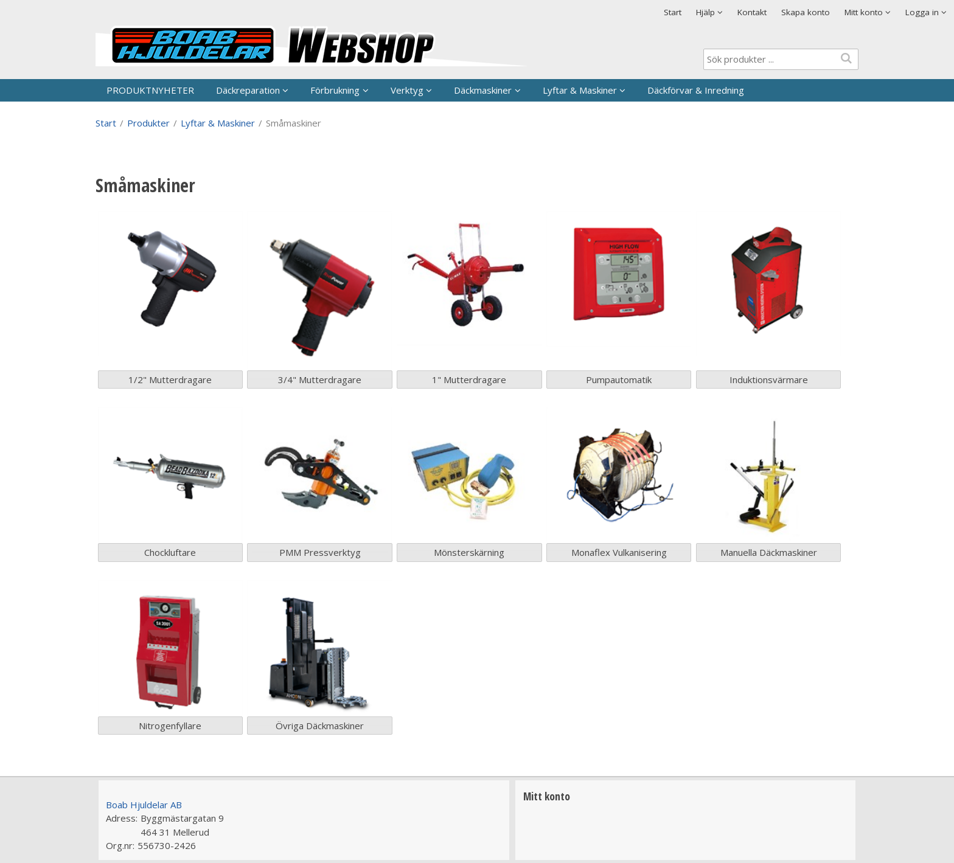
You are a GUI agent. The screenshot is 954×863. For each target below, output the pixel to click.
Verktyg (407, 90)
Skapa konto (805, 12)
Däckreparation (248, 90)
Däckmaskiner (483, 90)
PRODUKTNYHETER (150, 90)
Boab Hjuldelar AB (144, 805)
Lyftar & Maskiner (580, 90)
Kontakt (752, 12)
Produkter (148, 123)
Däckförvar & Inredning (695, 90)
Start (672, 12)
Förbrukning (335, 90)
